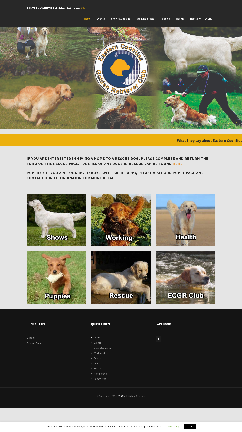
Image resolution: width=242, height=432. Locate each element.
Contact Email (34, 343)
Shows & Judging (120, 18)
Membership (100, 373)
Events (101, 18)
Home (87, 18)
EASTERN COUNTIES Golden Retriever (57, 8)
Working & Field (145, 18)
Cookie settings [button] (172, 426)
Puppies (165, 18)
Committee (100, 379)
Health (180, 18)
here (177, 163)
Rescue (195, 18)
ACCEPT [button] (190, 426)
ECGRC (210, 18)
